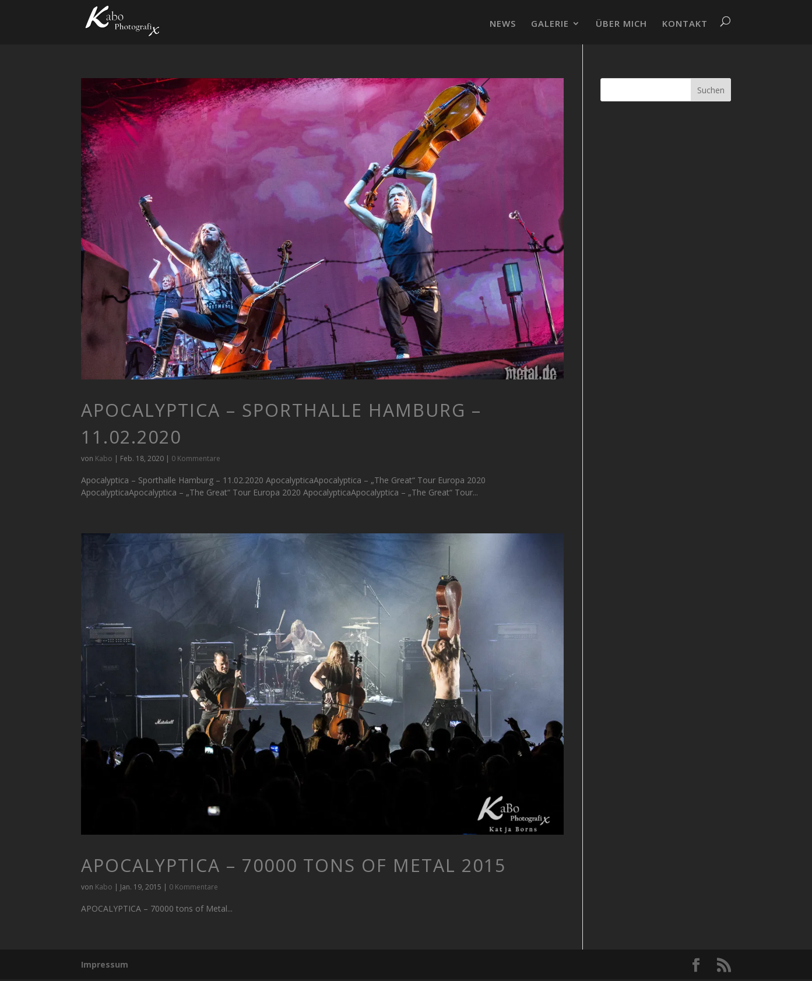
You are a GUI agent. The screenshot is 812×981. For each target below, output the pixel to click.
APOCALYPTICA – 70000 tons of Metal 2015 (293, 865)
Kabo (104, 458)
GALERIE (550, 24)
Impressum (104, 964)
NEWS (503, 24)
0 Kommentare (195, 458)
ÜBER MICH (621, 24)
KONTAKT (685, 24)
